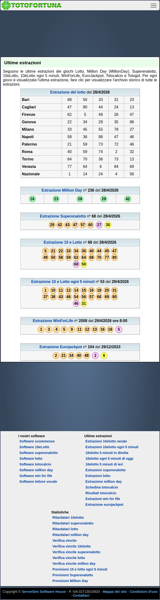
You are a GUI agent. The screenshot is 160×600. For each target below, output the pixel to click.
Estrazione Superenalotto (63, 216)
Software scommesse (37, 441)
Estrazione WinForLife (53, 321)
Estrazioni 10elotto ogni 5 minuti (111, 447)
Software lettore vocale (38, 481)
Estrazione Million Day (62, 190)
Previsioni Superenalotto (72, 575)
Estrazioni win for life (102, 499)
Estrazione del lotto (68, 92)
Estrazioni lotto (97, 476)
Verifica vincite (64, 540)
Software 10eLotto (34, 447)
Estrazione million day (103, 481)
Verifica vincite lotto (68, 558)
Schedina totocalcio (101, 487)
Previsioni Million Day (70, 581)
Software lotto (30, 458)
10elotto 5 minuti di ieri (104, 464)
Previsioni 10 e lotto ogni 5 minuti (79, 569)
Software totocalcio (35, 464)
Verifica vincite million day (73, 563)
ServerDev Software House (44, 592)
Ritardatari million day (70, 535)
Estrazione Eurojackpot (60, 347)
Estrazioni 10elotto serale (106, 441)
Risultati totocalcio (100, 493)
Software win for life (35, 476)
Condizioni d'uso (143, 592)
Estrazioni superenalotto (105, 470)
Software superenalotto (38, 453)
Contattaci (81, 595)
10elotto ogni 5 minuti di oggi (109, 458)
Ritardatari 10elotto (68, 517)
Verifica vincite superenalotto (76, 552)
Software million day (36, 470)
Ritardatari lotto (65, 529)
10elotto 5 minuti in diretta (106, 453)
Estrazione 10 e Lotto (63, 242)
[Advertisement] (80, 32)
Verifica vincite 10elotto (71, 546)
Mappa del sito (115, 592)
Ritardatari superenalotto (72, 523)
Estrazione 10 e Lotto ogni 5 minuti (63, 282)
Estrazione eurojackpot (104, 504)
